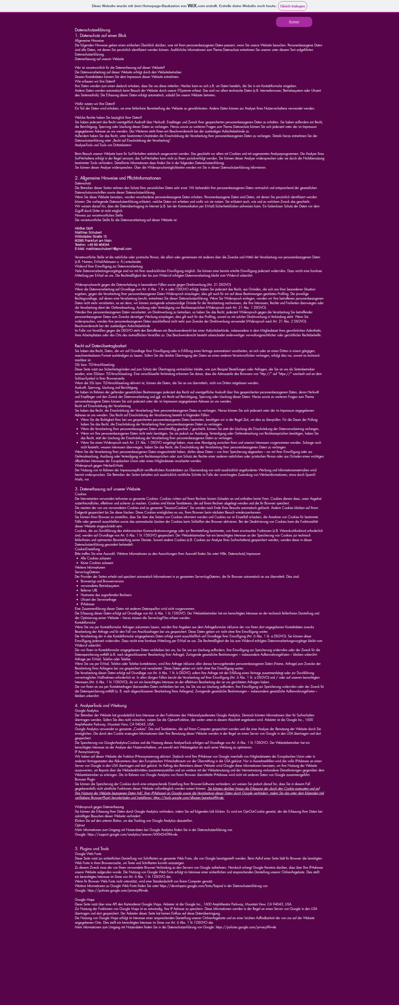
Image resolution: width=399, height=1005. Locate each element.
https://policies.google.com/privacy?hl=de (118, 890)
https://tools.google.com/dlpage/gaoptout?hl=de (188, 797)
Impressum (253, 553)
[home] (294, 22)
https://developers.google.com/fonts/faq (189, 885)
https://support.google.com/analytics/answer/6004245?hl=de (132, 834)
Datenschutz (236, 553)
